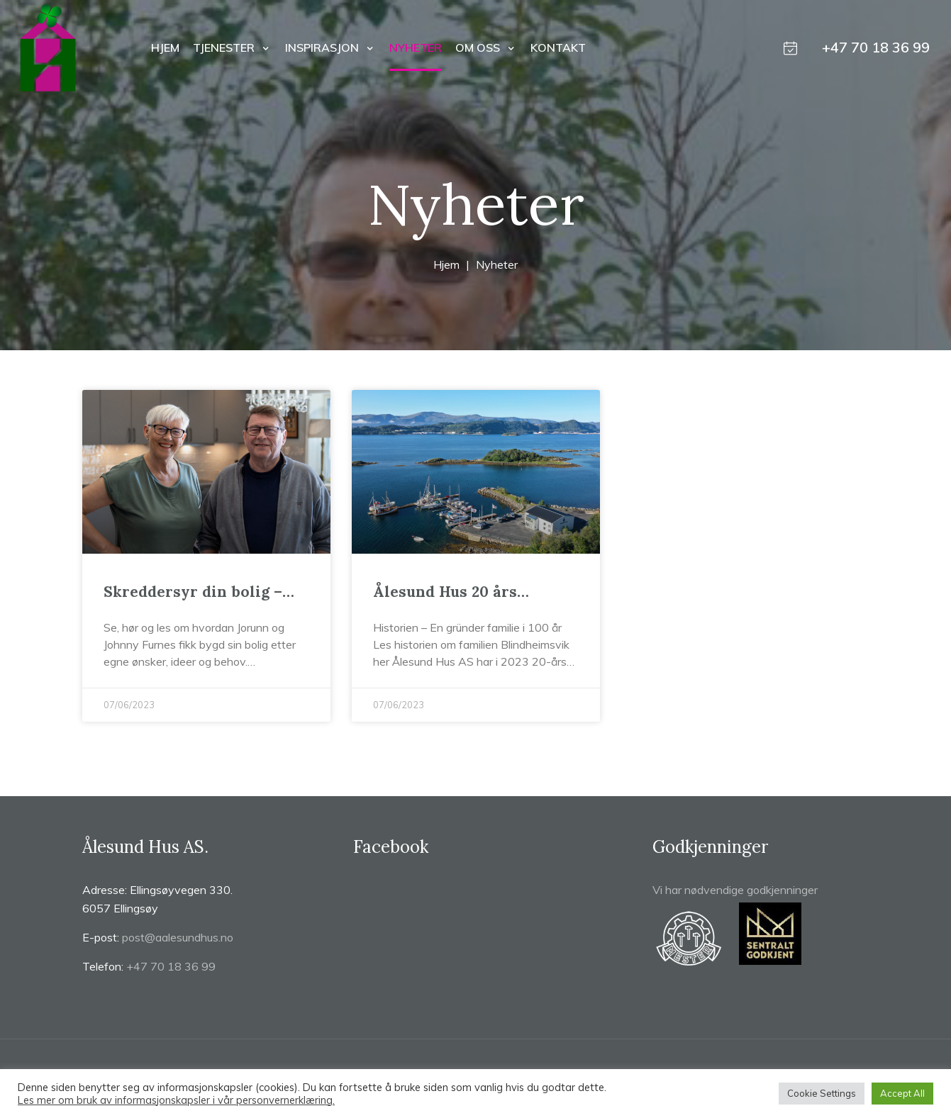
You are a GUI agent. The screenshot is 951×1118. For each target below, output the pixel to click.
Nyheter (415, 47)
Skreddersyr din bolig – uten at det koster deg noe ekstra (202, 591)
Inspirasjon (323, 47)
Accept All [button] (902, 1093)
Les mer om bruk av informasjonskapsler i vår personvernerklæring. (176, 1100)
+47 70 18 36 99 (876, 47)
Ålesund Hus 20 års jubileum (445, 591)
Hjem (165, 47)
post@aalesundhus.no (177, 937)
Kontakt (558, 47)
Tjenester (225, 47)
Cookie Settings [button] (821, 1093)
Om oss (479, 47)
